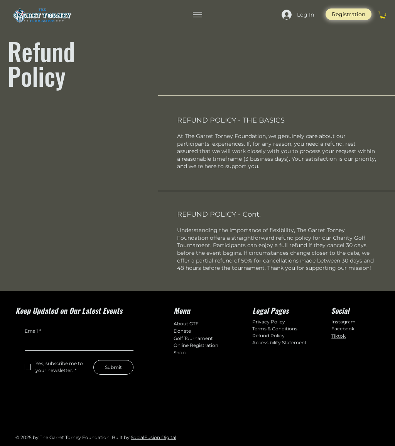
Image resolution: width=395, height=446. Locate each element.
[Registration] (348, 14)
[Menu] (197, 14)
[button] (382, 15)
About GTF (186, 324)
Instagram (343, 322)
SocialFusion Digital (153, 437)
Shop (180, 352)
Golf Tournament (193, 338)
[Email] (77, 344)
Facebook (342, 329)
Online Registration (196, 345)
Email (33, 331)
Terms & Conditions (274, 329)
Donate (182, 331)
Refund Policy (268, 335)
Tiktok (338, 336)
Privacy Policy (268, 322)
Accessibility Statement (279, 342)
